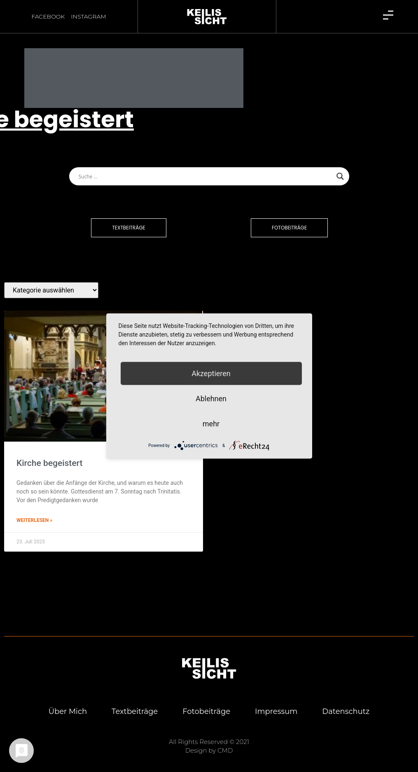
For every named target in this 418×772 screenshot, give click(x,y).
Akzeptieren (211, 373)
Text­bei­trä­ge (135, 704)
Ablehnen (211, 398)
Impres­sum (276, 704)
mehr (211, 423)
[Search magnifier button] (340, 168)
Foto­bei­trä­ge (206, 704)
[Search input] (205, 168)
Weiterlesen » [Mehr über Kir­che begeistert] (34, 512)
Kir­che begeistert (49, 455)
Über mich (67, 704)
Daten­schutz (346, 704)
